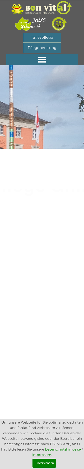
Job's (38, 20)
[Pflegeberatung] (42, 48)
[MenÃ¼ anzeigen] (42, 59)
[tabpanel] (42, 124)
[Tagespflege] (42, 38)
